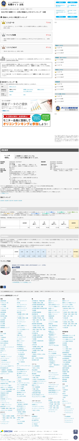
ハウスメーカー (5, 421)
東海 (7, 389)
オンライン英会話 (36, 371)
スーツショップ (36, 422)
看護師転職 (51, 316)
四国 (65, 316)
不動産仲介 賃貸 (4, 393)
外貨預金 (2, 349)
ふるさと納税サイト (22, 325)
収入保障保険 (67, 362)
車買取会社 (19, 344)
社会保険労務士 (41, 379)
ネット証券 (3, 333)
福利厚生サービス (21, 392)
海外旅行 (26, 404)
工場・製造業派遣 (53, 325)
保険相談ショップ (4, 327)
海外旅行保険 (3, 316)
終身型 (65, 354)
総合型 (19, 377)
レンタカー (19, 339)
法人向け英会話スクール (38, 394)
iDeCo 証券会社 (4, 343)
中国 (76, 314)
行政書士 (35, 381)
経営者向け (52, 361)
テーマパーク (52, 411)
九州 (14, 389)
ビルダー (4, 414)
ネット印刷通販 (52, 353)
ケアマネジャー (42, 381)
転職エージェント (53, 314)
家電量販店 (34, 416)
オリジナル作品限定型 (23, 379)
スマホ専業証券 (4, 341)
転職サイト (51, 308)
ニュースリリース (22, 431)
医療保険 (2, 321)
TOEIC (34, 379)
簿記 (37, 377)
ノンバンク (9, 356)
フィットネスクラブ (37, 402)
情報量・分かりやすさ (28, 89)
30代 (24, 94)
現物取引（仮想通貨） (7, 370)
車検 (18, 363)
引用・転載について (48, 431)
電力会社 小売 (20, 394)
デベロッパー (5, 423)
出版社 (19, 381)
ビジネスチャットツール (55, 355)
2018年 (7, 200)
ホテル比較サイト (21, 408)
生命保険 (2, 320)
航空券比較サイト (21, 406)
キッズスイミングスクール (38, 408)
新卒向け (52, 366)
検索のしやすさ (40, 89)
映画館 (50, 400)
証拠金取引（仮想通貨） (8, 371)
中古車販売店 (20, 348)
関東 (58, 402)
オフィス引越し (21, 386)
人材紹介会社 (52, 340)
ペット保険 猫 (65, 350)
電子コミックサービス (22, 375)
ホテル (18, 419)
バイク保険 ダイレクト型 (68, 339)
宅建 (34, 377)
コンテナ (20, 331)
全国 (57, 407)
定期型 (69, 354)
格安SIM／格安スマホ (67, 306)
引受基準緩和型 (67, 356)
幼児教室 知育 (35, 360)
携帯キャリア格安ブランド (69, 302)
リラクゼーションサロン (38, 406)
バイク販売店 (20, 356)
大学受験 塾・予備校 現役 (38, 300)
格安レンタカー (21, 340)
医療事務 (37, 375)
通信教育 (34, 352)
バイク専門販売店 (22, 358)
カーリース (19, 342)
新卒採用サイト (52, 335)
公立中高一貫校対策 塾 (37, 340)
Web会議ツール (52, 357)
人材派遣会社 (52, 343)
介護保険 (64, 373)
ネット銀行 (3, 345)
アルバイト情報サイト (54, 306)
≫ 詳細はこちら (4, 193)
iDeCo (64, 393)
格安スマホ (71, 308)
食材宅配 (19, 312)
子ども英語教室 (36, 366)
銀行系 (3, 356)
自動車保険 (3, 300)
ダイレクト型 (5, 302)
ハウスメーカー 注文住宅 (6, 410)
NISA (1, 335)
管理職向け (52, 363)
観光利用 (20, 423)
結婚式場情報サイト (54, 392)
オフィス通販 (20, 388)
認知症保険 (65, 370)
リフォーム (3, 400)
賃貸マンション (4, 397)
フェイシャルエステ (54, 374)
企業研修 (51, 359)
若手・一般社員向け (55, 364)
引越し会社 (19, 335)
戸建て (10, 381)
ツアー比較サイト (21, 413)
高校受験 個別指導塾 (37, 323)
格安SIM (66, 308)
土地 (14, 381)
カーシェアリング (21, 337)
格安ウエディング (53, 386)
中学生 (39, 354)
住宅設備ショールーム (6, 399)
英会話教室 (34, 370)
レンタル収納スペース (23, 329)
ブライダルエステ (53, 372)
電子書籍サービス (21, 373)
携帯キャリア (65, 300)
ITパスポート (40, 383)
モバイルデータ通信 (67, 304)
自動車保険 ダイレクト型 (68, 335)
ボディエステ (52, 376)
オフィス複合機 (21, 390)
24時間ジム (35, 404)
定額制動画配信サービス (23, 369)
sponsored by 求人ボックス (73, 19)
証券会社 (4, 337)
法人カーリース (52, 351)
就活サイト (51, 302)
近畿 (10, 389)
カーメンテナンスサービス (23, 365)
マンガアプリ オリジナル (23, 383)
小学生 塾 (34, 344)
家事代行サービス (21, 306)
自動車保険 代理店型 (67, 337)
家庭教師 (34, 356)
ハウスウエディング (54, 384)
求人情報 (55, 431)
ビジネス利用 (21, 421)
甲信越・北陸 (40, 318)
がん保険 (2, 323)
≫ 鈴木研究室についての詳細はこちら (21, 282)
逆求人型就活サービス (54, 304)
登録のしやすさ (59, 45)
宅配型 (19, 333)
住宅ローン (3, 350)
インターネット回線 (67, 320)
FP (33, 375)
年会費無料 (4, 360)
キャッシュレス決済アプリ (7, 366)
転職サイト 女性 (53, 310)
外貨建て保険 (65, 371)
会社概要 (16, 431)
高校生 (34, 354)
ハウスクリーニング (22, 308)
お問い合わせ (39, 431)
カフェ (18, 367)
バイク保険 (3, 306)
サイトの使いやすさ (27, 91)
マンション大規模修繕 (6, 391)
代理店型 (4, 304)
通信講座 (34, 373)
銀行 (3, 339)
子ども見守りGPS (21, 396)
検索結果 (11, 91)
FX (1, 352)
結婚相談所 (51, 388)
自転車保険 (3, 312)
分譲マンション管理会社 (6, 387)
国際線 (24, 412)
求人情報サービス (53, 329)
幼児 (34, 368)
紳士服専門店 (35, 420)
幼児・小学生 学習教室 (37, 358)
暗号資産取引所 (4, 368)
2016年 (16, 200)
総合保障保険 (65, 375)
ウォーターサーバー (22, 300)
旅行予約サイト (21, 402)
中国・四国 (12, 418)
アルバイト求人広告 (54, 345)
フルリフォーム (5, 402)
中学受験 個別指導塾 (37, 337)
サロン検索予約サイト (54, 378)
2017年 (11, 200)
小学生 (43, 354)
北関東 (8, 416)
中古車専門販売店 (22, 350)
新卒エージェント (53, 337)
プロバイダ (65, 310)
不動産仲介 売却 (4, 379)
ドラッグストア (36, 418)
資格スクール (35, 385)
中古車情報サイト (21, 346)
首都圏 (3, 389)
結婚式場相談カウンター (55, 390)
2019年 (2, 200)
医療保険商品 (65, 352)
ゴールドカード (5, 364)
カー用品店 (34, 424)
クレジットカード (4, 358)
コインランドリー (21, 310)
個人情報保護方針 (31, 431)
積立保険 (64, 381)
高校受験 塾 (35, 314)
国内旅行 (20, 404)
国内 (19, 417)
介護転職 (51, 318)
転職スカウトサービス (54, 312)
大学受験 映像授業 (36, 312)
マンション (4, 381)
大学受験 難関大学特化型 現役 (39, 308)
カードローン (3, 354)
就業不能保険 (65, 368)
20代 (10, 94)
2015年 (20, 200)
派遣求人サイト (52, 327)
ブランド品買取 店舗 (22, 384)
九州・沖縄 (36, 321)
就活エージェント (53, 300)
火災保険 (2, 314)
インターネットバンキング (7, 347)
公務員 (34, 383)
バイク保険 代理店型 (67, 341)
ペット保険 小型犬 (67, 349)
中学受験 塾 (35, 333)
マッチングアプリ (53, 394)
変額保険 (64, 379)
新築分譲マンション (5, 406)
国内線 (19, 412)
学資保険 (2, 325)
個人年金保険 (65, 377)
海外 (22, 417)
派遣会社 (51, 323)
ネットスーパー (21, 320)
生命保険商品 (65, 358)
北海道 (34, 316)
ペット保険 (3, 318)
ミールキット (20, 316)
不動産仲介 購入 (4, 383)
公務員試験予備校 (36, 392)
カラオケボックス (53, 409)
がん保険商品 (65, 364)
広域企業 (66, 318)
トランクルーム (21, 327)
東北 (4, 416)
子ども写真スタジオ (22, 371)
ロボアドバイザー (4, 373)
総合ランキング (12, 86)
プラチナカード (69, 412)
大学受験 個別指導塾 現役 (38, 304)
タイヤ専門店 (35, 426)
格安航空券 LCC (21, 410)
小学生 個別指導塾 (36, 348)
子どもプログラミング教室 (38, 396)
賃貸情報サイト (4, 395)
